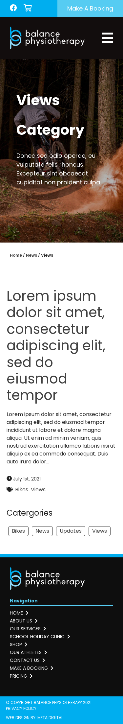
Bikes (21, 489)
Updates (71, 531)
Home (16, 255)
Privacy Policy (21, 708)
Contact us (27, 660)
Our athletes (28, 652)
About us (24, 621)
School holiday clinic (40, 636)
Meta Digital (50, 717)
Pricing (21, 676)
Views (38, 489)
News (31, 255)
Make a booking (90, 8)
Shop (19, 644)
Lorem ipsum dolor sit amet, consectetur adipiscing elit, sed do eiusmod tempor (56, 345)
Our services (28, 628)
